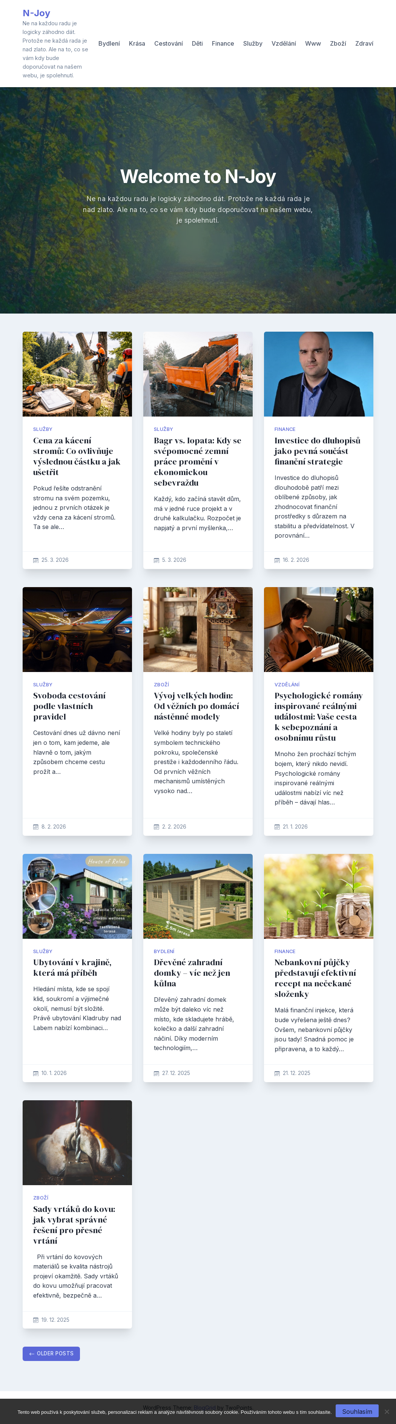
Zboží (338, 43)
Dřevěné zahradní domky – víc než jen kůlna (192, 973)
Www (313, 43)
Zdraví (364, 43)
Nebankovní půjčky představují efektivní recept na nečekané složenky (315, 978)
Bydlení (109, 43)
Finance (223, 43)
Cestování (168, 43)
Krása (137, 43)
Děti (197, 43)
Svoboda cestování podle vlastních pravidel (69, 706)
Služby (252, 43)
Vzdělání (284, 43)
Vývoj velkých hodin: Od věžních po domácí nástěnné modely (196, 706)
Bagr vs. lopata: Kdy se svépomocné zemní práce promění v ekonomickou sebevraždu (197, 462)
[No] (386, 1411)
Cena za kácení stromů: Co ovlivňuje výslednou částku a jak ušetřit (77, 456)
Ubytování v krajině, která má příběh (72, 968)
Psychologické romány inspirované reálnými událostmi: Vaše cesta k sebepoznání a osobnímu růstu (319, 717)
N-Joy (36, 13)
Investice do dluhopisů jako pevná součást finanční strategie (318, 451)
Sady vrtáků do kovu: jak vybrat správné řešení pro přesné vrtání (74, 1225)
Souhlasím (357, 1411)
